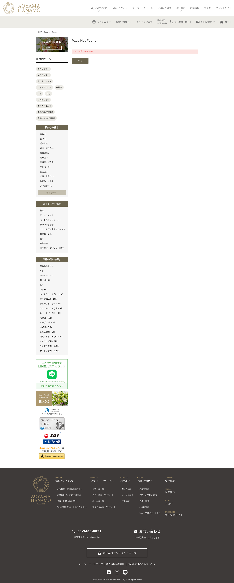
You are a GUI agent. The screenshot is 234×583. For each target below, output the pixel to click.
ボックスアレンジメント (50, 220)
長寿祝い (44, 157)
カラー (43, 289)
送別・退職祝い (46, 176)
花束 (42, 210)
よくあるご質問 (144, 22)
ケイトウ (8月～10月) (49, 351)
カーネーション (44, 81)
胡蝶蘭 (59, 87)
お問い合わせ (205, 22)
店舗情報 (194, 8)
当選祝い (44, 172)
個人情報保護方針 (115, 564)
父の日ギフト (43, 75)
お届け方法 (144, 507)
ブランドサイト (224, 8)
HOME (39, 32)
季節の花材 (126, 489)
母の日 (43, 134)
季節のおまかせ (44, 106)
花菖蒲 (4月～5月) (48, 332)
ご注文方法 (144, 489)
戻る (80, 61)
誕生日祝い (45, 143)
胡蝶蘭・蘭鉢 (46, 234)
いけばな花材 (43, 100)
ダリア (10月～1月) (48, 299)
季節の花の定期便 (45, 112)
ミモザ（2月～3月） (49, 322)
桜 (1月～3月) (46, 318)
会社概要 (180, 8)
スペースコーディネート (103, 495)
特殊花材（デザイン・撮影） (52, 248)
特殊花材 (125, 501)
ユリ (48, 94)
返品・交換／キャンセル (150, 513)
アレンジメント (46, 215)
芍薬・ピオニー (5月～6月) (51, 336)
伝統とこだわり (120, 8)
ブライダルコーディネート (104, 507)
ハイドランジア (44, 87)
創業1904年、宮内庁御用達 (69, 495)
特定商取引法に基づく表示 (141, 564)
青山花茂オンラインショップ (117, 553)
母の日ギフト (43, 69)
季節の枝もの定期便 (46, 118)
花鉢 (42, 239)
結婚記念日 (45, 153)
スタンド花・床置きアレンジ (52, 229)
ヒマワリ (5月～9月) (49, 341)
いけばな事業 (164, 8)
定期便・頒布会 (46, 162)
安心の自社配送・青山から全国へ (71, 507)
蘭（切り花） (46, 280)
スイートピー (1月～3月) (50, 313)
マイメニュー (101, 22)
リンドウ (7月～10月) (49, 346)
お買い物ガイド (124, 22)
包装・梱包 (144, 501)
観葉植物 (44, 243)
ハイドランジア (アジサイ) (51, 294)
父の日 (43, 139)
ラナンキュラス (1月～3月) (51, 308)
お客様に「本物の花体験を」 (69, 489)
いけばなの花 (46, 186)
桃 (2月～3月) (46, 327)
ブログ (207, 8)
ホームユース (98, 501)
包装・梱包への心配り (67, 501)
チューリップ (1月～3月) (50, 304)
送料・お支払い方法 (148, 495)
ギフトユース (98, 489)
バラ (39, 94)
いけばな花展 (127, 495)
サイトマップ (96, 564)
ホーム (82, 564)
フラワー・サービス (142, 8)
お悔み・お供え (46, 181)
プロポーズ (45, 167)
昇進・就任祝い (46, 148)
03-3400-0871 (87, 531)
